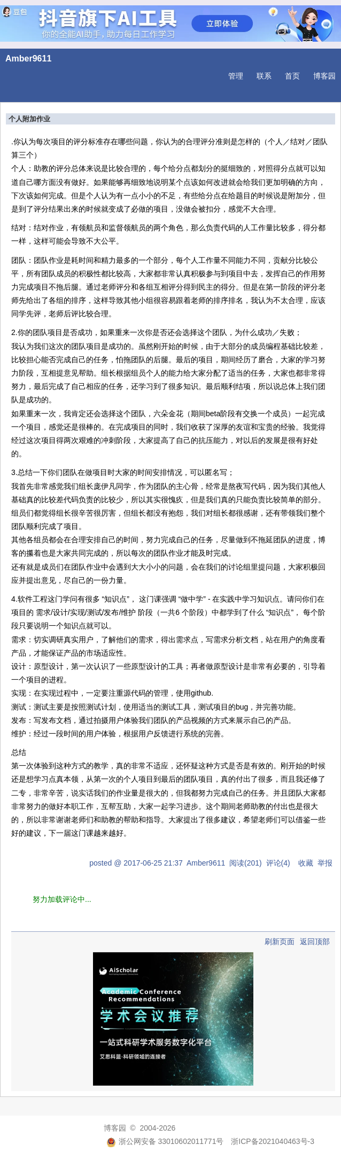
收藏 (305, 863)
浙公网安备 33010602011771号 (165, 1141)
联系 (264, 76)
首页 (292, 76)
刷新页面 (279, 941)
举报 (324, 863)
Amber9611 (28, 58)
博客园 (324, 76)
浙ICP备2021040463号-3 (272, 1141)
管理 (235, 76)
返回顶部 (315, 941)
